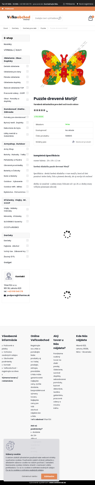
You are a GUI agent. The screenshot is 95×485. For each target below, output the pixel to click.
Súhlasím (49, 476)
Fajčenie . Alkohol (11, 246)
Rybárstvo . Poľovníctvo (14, 192)
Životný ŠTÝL (9, 256)
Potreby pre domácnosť (14, 117)
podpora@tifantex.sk (17, 295)
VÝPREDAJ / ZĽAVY (13, 50)
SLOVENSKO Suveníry (13, 221)
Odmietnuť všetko (29, 476)
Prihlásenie (70, 4)
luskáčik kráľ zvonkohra (77, 235)
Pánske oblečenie (12, 77)
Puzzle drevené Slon (44, 235)
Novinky (8, 44)
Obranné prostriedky (13, 165)
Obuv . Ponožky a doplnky (11, 99)
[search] (59, 19)
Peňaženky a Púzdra (13, 160)
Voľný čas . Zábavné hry (14, 251)
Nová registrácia (86, 4)
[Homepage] (2, 9)
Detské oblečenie (11, 66)
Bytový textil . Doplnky (13, 122)
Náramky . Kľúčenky (13, 216)
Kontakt (7, 365)
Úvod (5, 28)
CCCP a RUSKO (11, 227)
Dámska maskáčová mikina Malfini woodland (78, 295)
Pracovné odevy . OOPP (14, 93)
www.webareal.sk (57, 482)
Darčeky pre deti (29, 28)
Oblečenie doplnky (12, 82)
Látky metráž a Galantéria (10, 134)
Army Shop (9, 149)
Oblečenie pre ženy (12, 72)
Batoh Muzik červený (45, 295)
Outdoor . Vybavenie (13, 181)
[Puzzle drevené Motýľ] (63, 64)
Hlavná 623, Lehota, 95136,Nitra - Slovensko (83, 348)
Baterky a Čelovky (12, 170)
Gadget (8, 262)
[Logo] (19, 18)
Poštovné (9, 9)
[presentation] (34, 231)
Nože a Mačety (10, 176)
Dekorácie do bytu (12, 128)
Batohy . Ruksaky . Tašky (15, 154)
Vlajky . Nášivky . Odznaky (11, 209)
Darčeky (15, 28)
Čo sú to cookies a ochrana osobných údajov (25, 470)
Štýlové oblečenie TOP (14, 88)
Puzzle (43, 28)
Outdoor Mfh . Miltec (13, 187)
